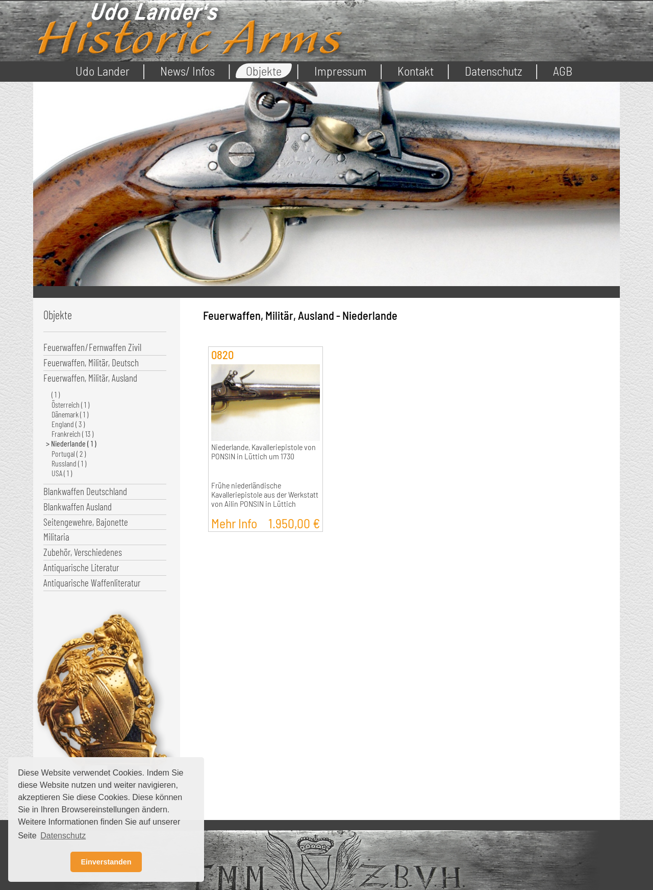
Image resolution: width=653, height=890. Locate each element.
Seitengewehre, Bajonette (85, 522)
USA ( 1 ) (62, 473)
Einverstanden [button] (106, 862)
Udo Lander (103, 70)
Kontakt (415, 70)
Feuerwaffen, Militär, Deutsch (91, 362)
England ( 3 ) (68, 424)
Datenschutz (493, 70)
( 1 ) (56, 394)
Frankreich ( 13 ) (72, 433)
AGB (562, 70)
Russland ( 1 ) (69, 463)
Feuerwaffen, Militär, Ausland (90, 378)
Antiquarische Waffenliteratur (91, 583)
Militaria (56, 537)
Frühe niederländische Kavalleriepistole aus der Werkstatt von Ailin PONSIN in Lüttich (264, 494)
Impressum (340, 70)
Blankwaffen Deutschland (85, 491)
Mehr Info (265, 523)
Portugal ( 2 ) (69, 453)
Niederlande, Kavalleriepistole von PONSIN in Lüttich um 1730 (263, 451)
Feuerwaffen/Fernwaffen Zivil (92, 347)
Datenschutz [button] (63, 835)
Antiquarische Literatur (81, 567)
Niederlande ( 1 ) (74, 443)
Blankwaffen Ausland (77, 506)
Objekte (264, 70)
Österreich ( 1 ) (70, 404)
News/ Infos (187, 70)
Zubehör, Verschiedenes (82, 552)
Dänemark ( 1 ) (70, 414)
